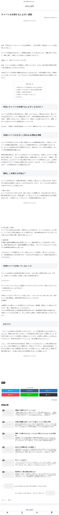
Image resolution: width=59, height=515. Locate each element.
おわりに (19, 97)
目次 (27, 84)
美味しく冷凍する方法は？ (24, 92)
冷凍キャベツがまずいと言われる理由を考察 (29, 90)
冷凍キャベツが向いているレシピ (26, 95)
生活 (3, 383)
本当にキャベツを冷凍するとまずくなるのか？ (30, 87)
